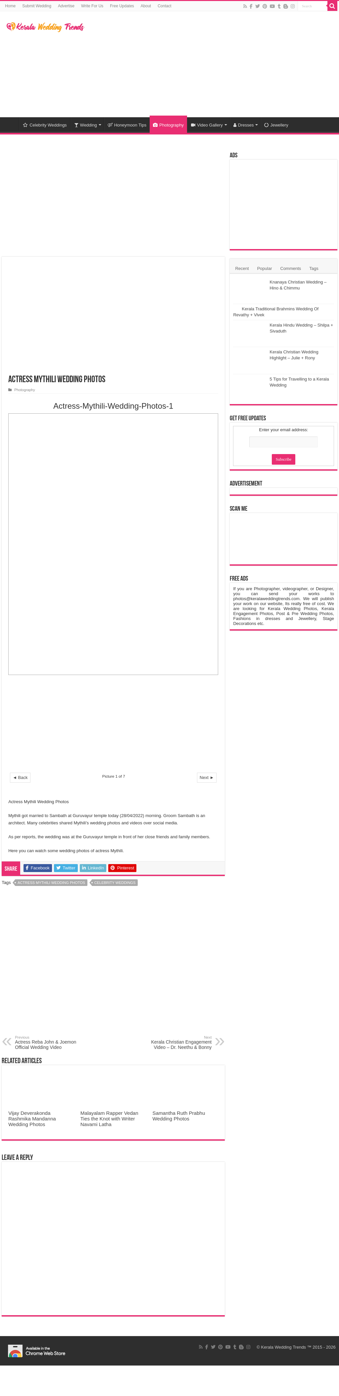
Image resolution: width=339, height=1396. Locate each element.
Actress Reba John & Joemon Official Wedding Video (49, 1042)
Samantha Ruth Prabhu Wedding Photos (179, 1115)
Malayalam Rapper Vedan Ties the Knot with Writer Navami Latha (109, 1118)
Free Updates (122, 6)
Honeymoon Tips (127, 125)
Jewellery (276, 125)
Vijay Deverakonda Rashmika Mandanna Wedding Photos (32, 1118)
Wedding (85, 125)
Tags (313, 268)
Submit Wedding (36, 6)
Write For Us (92, 6)
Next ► (207, 777)
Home (10, 6)
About (146, 6)
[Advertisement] (211, 64)
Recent (242, 268)
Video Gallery (207, 125)
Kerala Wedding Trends (283, 1347)
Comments (290, 268)
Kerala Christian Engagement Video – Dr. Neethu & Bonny (178, 1042)
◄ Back (20, 777)
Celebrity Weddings (45, 125)
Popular (264, 268)
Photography (168, 125)
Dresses (243, 125)
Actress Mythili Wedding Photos (51, 883)
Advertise (66, 6)
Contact (164, 6)
